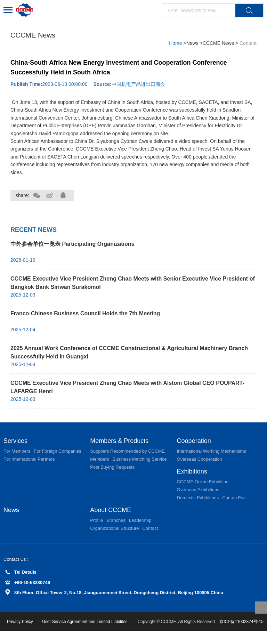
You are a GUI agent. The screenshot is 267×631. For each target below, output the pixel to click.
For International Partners (29, 459)
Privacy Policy (20, 621)
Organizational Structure (114, 528)
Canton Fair (234, 497)
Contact (150, 528)
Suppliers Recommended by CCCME (127, 451)
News (193, 43)
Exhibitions (192, 471)
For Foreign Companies (57, 451)
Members (99, 459)
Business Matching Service (139, 459)
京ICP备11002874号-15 (241, 621)
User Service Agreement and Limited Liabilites (84, 621)
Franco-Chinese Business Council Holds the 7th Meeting (85, 313)
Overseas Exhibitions (198, 489)
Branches (116, 520)
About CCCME (110, 510)
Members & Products (119, 440)
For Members (16, 451)
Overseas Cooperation (199, 459)
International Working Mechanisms (211, 451)
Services (15, 440)
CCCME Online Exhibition (203, 481)
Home (175, 43)
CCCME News (218, 43)
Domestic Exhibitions (198, 497)
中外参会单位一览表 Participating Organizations (72, 244)
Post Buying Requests (112, 467)
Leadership (140, 520)
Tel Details (21, 572)
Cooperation (194, 440)
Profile (96, 520)
